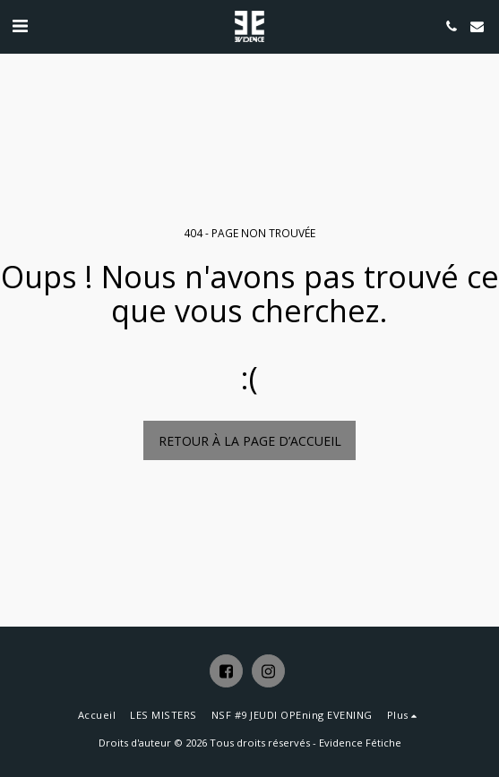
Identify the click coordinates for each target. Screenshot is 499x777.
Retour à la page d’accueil (250, 440)
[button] (19, 25)
